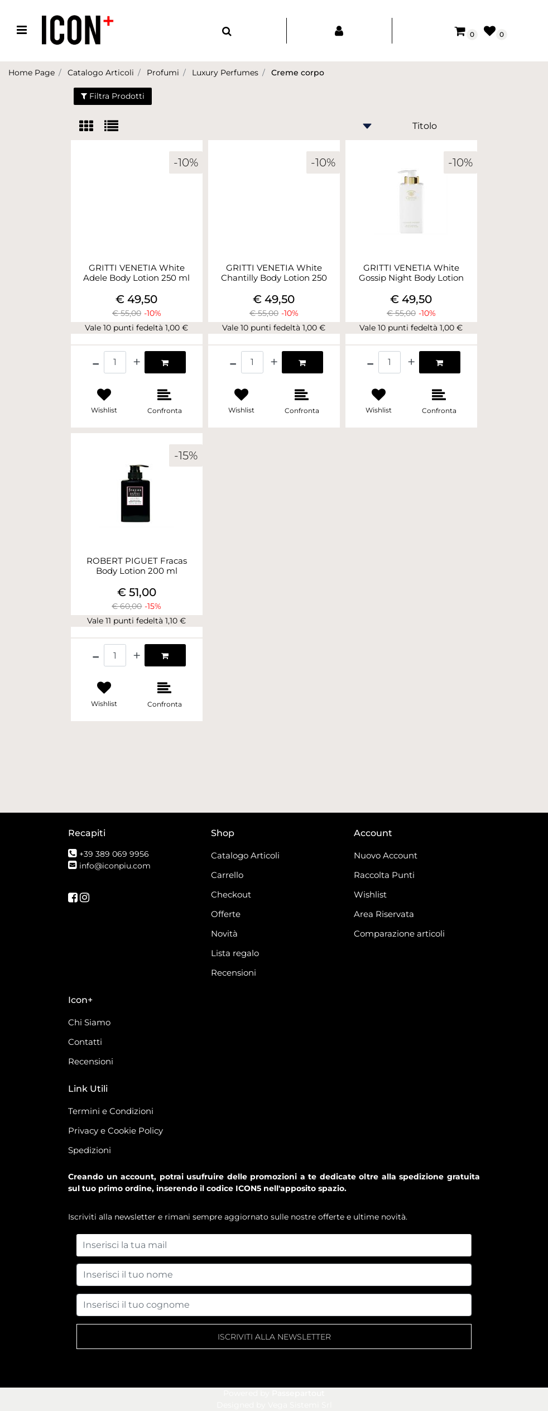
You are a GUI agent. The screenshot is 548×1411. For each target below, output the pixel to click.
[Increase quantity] (137, 362)
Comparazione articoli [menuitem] (399, 933)
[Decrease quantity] (96, 362)
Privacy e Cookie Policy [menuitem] (115, 1130)
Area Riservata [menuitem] (384, 914)
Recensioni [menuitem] (233, 972)
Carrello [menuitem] (227, 875)
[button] (274, 1336)
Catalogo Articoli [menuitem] (245, 855)
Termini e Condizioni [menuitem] (110, 1111)
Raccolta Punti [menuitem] (384, 875)
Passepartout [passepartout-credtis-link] (298, 1393)
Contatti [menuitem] (85, 1041)
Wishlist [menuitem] (370, 894)
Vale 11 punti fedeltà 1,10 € (136, 621)
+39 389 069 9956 (114, 854)
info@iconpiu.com (115, 866)
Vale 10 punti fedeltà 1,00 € (136, 328)
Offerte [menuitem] (226, 914)
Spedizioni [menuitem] (89, 1150)
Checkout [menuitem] (231, 894)
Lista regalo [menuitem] (235, 953)
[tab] (91, 127)
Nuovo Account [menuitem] (385, 855)
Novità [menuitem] (224, 933)
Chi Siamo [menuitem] (89, 1022)
